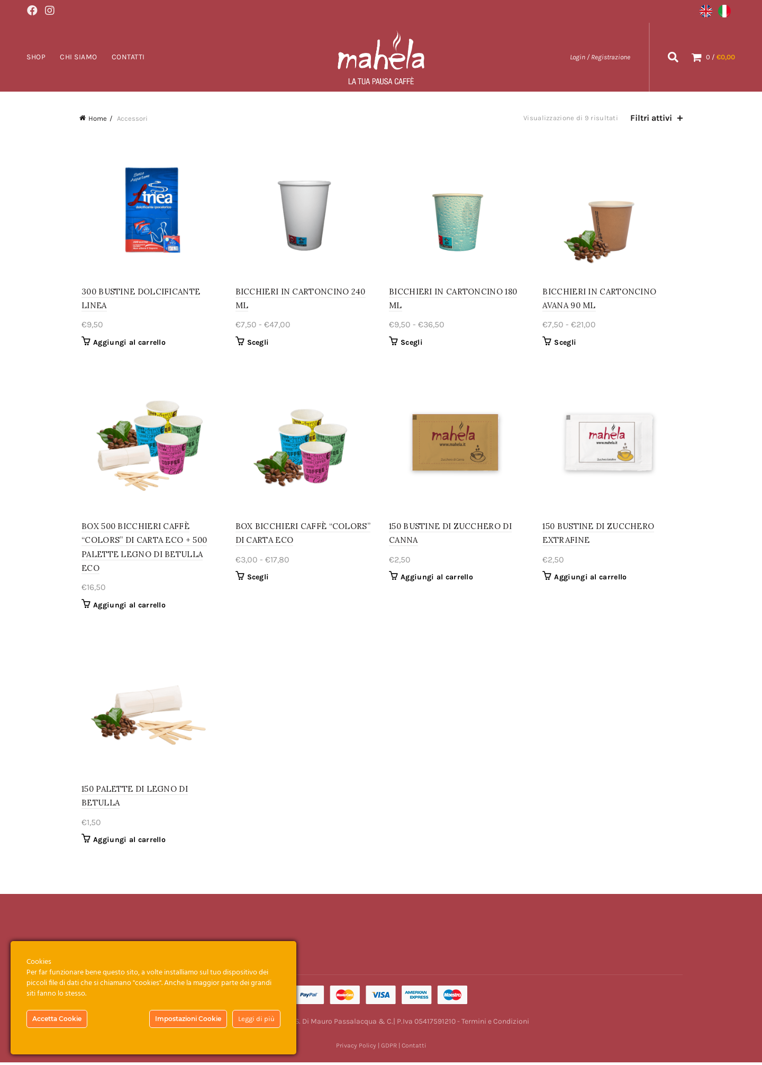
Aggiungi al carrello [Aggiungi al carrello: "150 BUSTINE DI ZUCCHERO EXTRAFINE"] (592, 578)
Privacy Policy (356, 1048)
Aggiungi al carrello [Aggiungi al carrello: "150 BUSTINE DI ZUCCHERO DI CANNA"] (437, 578)
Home (97, 118)
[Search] (673, 57)
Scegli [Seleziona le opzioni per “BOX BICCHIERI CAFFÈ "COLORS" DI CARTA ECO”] (257, 578)
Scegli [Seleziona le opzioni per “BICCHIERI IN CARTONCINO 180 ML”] (412, 342)
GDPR (389, 1048)
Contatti (128, 56)
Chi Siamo (78, 56)
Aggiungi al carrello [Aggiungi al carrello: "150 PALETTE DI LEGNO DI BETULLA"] (127, 842)
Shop (36, 56)
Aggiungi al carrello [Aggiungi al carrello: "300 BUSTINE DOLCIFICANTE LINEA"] (127, 342)
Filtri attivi (651, 117)
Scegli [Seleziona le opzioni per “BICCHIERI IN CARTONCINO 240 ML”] (257, 342)
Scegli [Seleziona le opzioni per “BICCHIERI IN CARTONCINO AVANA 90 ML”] (567, 342)
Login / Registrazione (600, 56)
